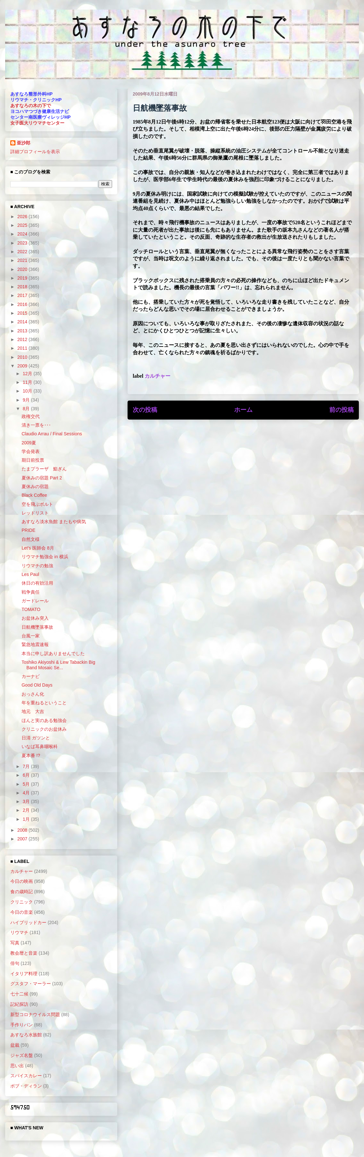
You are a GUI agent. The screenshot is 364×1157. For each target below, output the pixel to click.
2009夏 (29, 442)
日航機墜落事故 (37, 627)
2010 (23, 357)
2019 (23, 278)
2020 (23, 269)
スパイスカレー (26, 1075)
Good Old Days (37, 685)
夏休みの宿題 (35, 486)
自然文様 (31, 539)
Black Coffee (34, 495)
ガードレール (35, 600)
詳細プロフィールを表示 (35, 151)
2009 (23, 365)
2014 (23, 321)
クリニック (21, 901)
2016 (23, 304)
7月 (27, 766)
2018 (23, 286)
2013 (23, 330)
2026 (23, 216)
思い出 (17, 1065)
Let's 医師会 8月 (38, 548)
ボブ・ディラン (26, 1085)
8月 (27, 408)
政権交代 (31, 416)
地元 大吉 (33, 711)
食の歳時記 (21, 891)
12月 (28, 373)
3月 (27, 801)
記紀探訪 (19, 1004)
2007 (23, 838)
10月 (28, 390)
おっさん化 (33, 694)
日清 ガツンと (36, 737)
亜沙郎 (23, 142)
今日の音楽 (21, 912)
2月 (27, 810)
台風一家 (31, 635)
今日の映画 (21, 881)
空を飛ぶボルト (37, 504)
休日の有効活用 (37, 583)
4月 (27, 792)
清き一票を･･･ (36, 425)
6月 (27, 775)
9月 (27, 400)
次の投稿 (145, 409)
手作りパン (21, 1024)
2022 (23, 251)
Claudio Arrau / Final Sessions (52, 433)
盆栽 (14, 1045)
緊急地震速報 (35, 644)
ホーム (243, 409)
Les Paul (30, 574)
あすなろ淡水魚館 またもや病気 (54, 521)
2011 (23, 348)
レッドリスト (35, 512)
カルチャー (157, 376)
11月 (28, 382)
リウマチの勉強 (37, 565)
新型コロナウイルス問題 (35, 1014)
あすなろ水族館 (26, 1034)
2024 (23, 233)
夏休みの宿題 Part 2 (42, 477)
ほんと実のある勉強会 (44, 720)
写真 (14, 942)
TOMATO (31, 609)
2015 (23, 313)
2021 (23, 260)
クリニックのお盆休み (44, 729)
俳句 (14, 963)
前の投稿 (341, 409)
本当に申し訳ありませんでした (53, 653)
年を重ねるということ (44, 702)
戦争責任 (31, 592)
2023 (23, 242)
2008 (23, 830)
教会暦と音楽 (23, 953)
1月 (27, 819)
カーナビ (31, 676)
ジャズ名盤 (21, 1055)
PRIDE (28, 530)
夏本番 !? (31, 755)
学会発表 (31, 451)
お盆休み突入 (35, 618)
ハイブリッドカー (28, 922)
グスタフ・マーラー (30, 983)
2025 (23, 225)
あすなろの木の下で (30, 105)
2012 (23, 339)
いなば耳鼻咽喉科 (40, 746)
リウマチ (19, 932)
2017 (23, 295)
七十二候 (19, 993)
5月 (27, 784)
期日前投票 (33, 460)
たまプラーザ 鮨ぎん (44, 468)
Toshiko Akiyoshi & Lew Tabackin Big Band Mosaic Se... (58, 665)
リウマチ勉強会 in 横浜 (45, 556)
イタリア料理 (23, 973)
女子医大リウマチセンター (37, 122)
